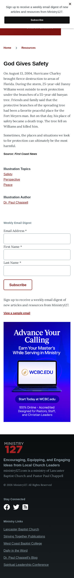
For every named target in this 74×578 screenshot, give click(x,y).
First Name (13, 247)
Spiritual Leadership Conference (26, 564)
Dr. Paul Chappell (16, 202)
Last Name (12, 263)
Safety (8, 174)
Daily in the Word (16, 550)
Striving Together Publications (24, 536)
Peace (8, 185)
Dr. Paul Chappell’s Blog (20, 557)
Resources (29, 47)
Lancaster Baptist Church (21, 529)
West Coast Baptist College (23, 543)
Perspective (12, 179)
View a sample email (17, 313)
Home (7, 47)
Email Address (15, 231)
